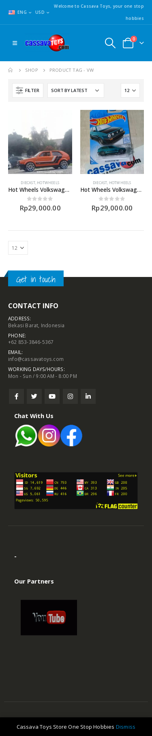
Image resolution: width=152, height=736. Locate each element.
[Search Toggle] (110, 43)
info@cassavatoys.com (36, 359)
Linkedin (88, 396)
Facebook (16, 396)
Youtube (52, 396)
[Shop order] (75, 90)
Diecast (28, 182)
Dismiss (125, 726)
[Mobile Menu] (14, 43)
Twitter (34, 396)
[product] (40, 142)
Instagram (70, 396)
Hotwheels (48, 182)
